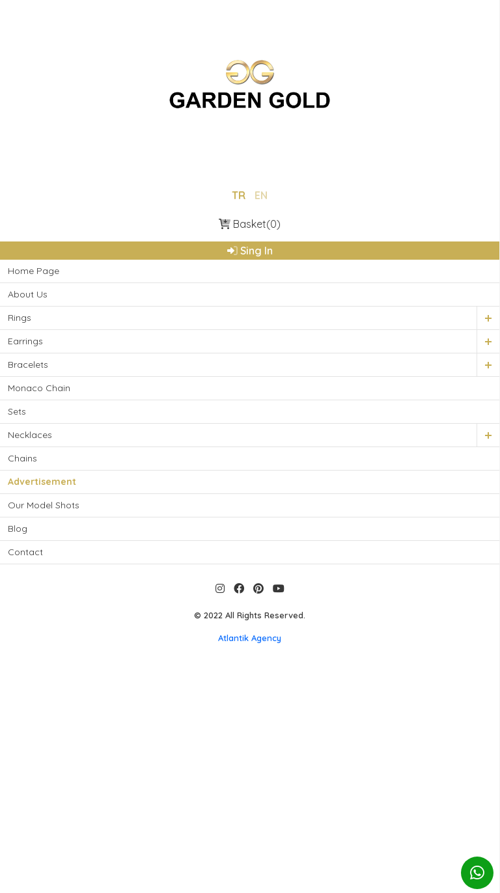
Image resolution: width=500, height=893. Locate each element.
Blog (17, 528)
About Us (28, 293)
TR (238, 194)
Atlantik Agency (249, 637)
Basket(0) (250, 223)
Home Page (33, 270)
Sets (17, 411)
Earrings (25, 340)
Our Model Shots (43, 504)
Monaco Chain (39, 387)
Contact (25, 551)
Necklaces (30, 434)
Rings (19, 317)
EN (261, 194)
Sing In (250, 249)
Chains (22, 457)
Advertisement (42, 481)
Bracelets (28, 364)
